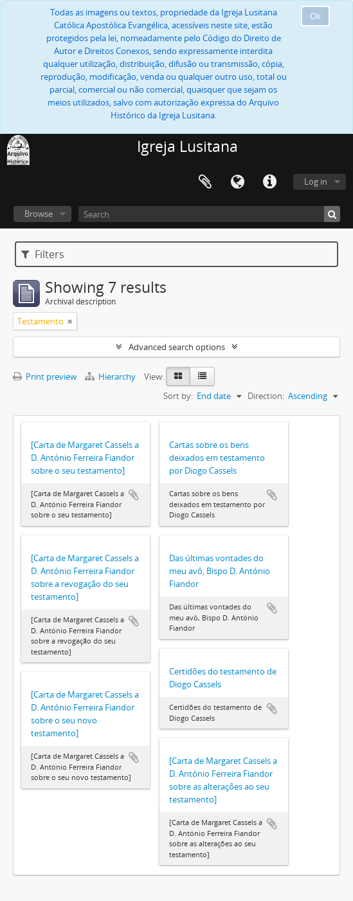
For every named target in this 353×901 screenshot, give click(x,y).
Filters (42, 254)
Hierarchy (111, 376)
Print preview (45, 376)
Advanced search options (177, 347)
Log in (315, 181)
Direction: (266, 396)
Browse (38, 213)
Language (237, 182)
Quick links (269, 182)
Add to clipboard (133, 494)
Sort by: (178, 396)
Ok (315, 16)
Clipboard (205, 182)
